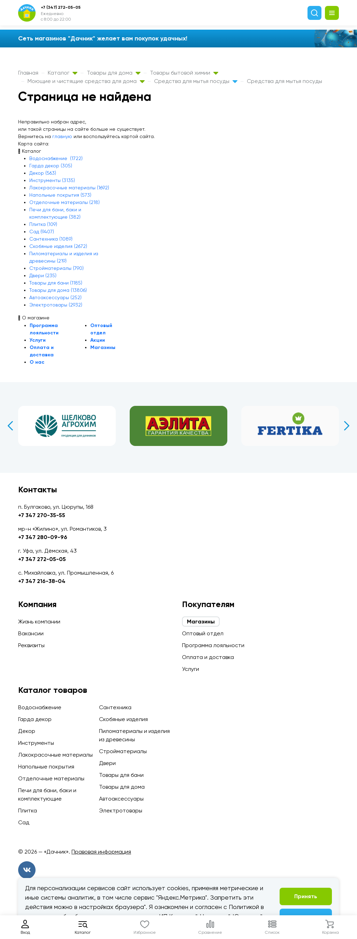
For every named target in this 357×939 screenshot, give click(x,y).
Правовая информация (101, 851)
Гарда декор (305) (50, 165)
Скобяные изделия (123, 719)
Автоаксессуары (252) (55, 297)
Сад (23, 822)
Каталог (62, 72)
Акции (97, 340)
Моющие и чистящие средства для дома (86, 81)
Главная (28, 72)
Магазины (102, 347)
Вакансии (31, 633)
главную (62, 136)
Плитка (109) (43, 224)
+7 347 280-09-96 (42, 537)
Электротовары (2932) (55, 305)
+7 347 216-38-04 (42, 581)
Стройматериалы (123, 751)
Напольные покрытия (46, 766)
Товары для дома (113, 72)
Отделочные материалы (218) (64, 202)
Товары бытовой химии (184, 72)
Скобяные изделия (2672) (58, 246)
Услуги (38, 340)
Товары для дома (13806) (58, 290)
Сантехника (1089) (51, 239)
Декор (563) (42, 173)
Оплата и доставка (208, 657)
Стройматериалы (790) (56, 268)
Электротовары (120, 810)
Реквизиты (31, 645)
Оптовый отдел (202, 633)
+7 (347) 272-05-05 (61, 7)
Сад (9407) (41, 231)
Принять (305, 896)
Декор (26, 731)
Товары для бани (121, 775)
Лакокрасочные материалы (55, 754)
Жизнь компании (39, 621)
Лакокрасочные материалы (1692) (69, 187)
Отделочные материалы (51, 778)
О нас (37, 362)
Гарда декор (35, 719)
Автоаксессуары (121, 798)
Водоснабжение (39, 707)
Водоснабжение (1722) (56, 158)
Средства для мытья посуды (195, 81)
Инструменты (36, 743)
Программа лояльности (213, 645)
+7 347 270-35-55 (41, 515)
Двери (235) (42, 275)
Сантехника (115, 707)
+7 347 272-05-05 (42, 559)
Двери (107, 763)
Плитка (27, 810)
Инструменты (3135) (52, 180)
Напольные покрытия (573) (60, 195)
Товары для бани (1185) (55, 283)
